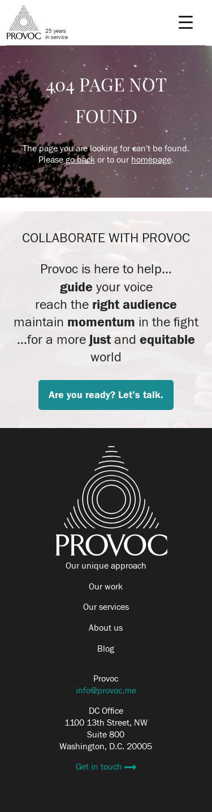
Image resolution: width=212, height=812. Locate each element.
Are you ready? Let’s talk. (106, 395)
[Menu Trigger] (185, 22)
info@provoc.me (106, 691)
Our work (106, 587)
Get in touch (100, 767)
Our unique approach (106, 566)
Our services (106, 607)
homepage (151, 160)
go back (80, 160)
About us (106, 628)
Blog (105, 649)
